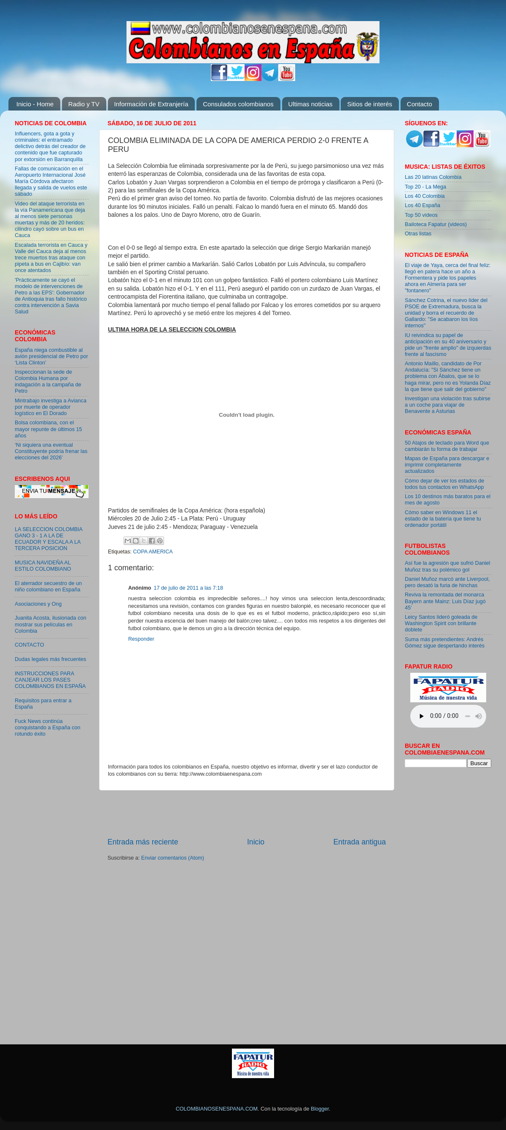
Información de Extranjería (151, 104)
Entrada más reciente (143, 842)
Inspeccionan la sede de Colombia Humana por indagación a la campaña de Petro (48, 381)
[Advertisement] (246, 813)
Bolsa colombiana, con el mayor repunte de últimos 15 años (48, 429)
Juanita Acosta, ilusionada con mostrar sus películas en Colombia (50, 624)
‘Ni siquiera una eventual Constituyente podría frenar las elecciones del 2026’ (51, 451)
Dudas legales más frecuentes (50, 659)
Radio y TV (84, 104)
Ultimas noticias (310, 104)
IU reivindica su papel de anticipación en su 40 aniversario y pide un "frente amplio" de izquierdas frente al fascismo (448, 344)
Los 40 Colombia (425, 196)
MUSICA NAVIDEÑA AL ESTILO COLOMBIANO (43, 566)
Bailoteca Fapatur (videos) (436, 224)
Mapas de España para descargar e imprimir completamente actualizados (447, 465)
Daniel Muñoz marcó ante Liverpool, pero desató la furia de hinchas (447, 582)
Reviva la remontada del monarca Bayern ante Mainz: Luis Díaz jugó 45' (445, 601)
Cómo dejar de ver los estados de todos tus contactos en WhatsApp (444, 484)
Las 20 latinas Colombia (433, 177)
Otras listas (418, 234)
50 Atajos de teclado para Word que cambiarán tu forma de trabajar (447, 446)
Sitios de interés (369, 104)
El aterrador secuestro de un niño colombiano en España (48, 586)
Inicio (255, 842)
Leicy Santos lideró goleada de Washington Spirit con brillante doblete (441, 623)
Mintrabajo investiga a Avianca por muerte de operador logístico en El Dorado (50, 407)
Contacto (419, 104)
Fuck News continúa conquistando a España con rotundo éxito (47, 727)
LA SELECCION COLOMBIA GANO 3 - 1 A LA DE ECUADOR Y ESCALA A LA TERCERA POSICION (48, 538)
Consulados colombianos (238, 104)
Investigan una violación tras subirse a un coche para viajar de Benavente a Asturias (447, 405)
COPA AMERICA (153, 552)
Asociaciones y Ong (38, 604)
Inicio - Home (35, 104)
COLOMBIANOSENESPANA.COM (217, 1109)
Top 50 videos (421, 215)
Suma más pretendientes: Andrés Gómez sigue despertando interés (444, 642)
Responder (141, 639)
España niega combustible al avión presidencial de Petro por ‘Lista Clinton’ (51, 356)
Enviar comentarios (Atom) (172, 858)
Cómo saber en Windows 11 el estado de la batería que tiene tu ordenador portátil (443, 519)
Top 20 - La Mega (425, 187)
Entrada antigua (360, 842)
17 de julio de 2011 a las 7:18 (188, 588)
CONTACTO (29, 645)
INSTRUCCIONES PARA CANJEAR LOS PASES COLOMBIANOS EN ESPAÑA (50, 680)
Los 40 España (422, 205)
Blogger (320, 1109)
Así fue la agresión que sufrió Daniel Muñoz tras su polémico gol (447, 566)
